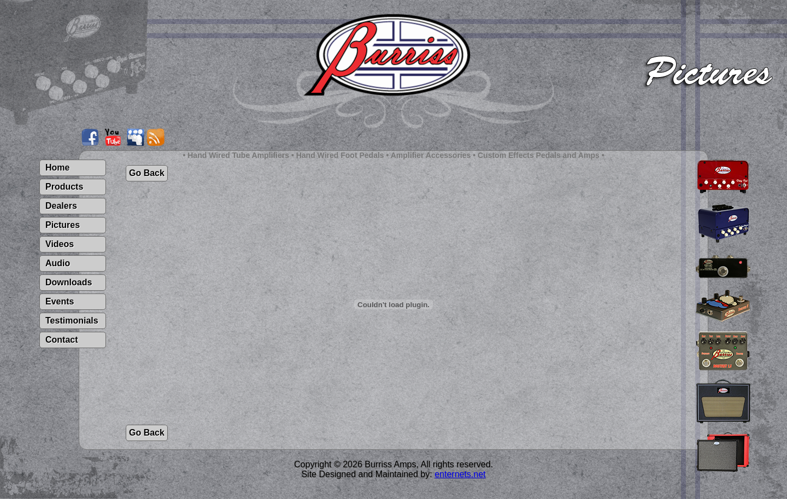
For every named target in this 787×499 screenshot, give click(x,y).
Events (59, 301)
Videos (59, 244)
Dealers (61, 205)
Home (57, 167)
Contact (61, 339)
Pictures (62, 225)
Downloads (68, 282)
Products (64, 186)
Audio (57, 263)
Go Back (147, 173)
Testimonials (71, 320)
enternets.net (459, 474)
